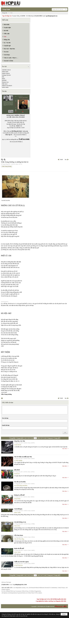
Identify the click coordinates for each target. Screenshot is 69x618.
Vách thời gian (18, 509)
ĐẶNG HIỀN (17, 512)
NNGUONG (17, 526)
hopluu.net (42, 606)
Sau (66, 159)
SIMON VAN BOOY (7, 85)
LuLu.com (25, 131)
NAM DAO (17, 473)
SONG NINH (5, 87)
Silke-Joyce (4, 84)
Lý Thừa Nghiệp (18, 460)
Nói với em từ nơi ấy (20, 481)
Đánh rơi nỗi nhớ (19, 548)
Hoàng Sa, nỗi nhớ (19, 495)
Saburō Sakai (5, 71)
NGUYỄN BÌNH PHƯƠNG (20, 485)
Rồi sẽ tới (17, 470)
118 (45, 438)
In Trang (2, 398)
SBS (3, 77)
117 (42, 438)
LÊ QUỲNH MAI (18, 565)
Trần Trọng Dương (6, 166)
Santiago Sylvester (6, 75)
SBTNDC (4, 80)
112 (25, 438)
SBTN (3, 78)
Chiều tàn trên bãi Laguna (21, 561)
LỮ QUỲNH (17, 498)
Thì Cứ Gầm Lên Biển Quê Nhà (23, 456)
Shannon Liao (5, 82)
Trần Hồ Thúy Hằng (19, 539)
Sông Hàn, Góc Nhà (19, 441)
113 (29, 438)
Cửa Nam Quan (18, 535)
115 (35, 438)
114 (32, 438)
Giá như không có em (20, 522)
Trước (61, 159)
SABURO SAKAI (6, 70)
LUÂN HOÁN (17, 444)
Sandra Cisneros (6, 73)
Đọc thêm (64, 448)
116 (38, 438)
